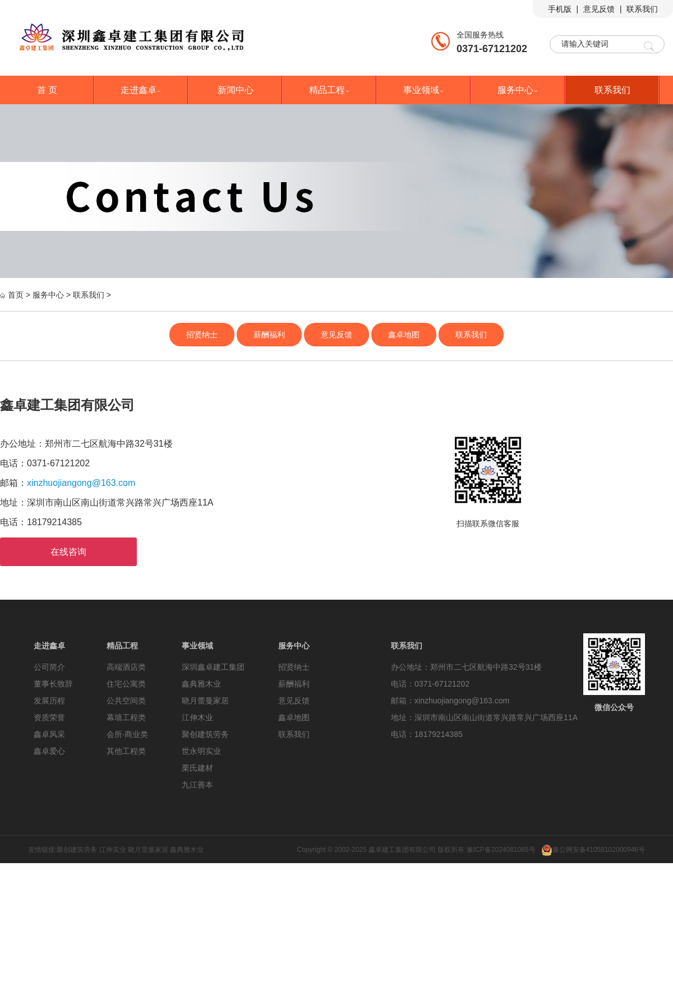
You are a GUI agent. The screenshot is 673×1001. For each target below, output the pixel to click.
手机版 (559, 8)
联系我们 (642, 8)
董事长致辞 (53, 683)
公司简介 (49, 666)
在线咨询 (68, 552)
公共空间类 (126, 700)
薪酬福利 (269, 334)
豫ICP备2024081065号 (501, 850)
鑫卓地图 (404, 334)
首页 (16, 294)
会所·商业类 (127, 734)
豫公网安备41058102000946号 (593, 850)
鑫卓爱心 (49, 751)
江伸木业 (197, 717)
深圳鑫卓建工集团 (213, 666)
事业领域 (424, 90)
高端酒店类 (126, 666)
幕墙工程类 (126, 717)
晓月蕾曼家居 (205, 700)
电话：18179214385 (427, 734)
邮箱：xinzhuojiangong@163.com (450, 700)
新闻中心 (235, 90)
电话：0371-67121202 (430, 683)
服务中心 (518, 90)
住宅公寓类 (126, 683)
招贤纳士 (202, 334)
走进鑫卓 (141, 90)
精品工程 (330, 90)
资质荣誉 (49, 717)
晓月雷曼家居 (148, 850)
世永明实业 (201, 751)
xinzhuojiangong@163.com (81, 483)
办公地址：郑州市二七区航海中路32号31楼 (466, 666)
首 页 (47, 90)
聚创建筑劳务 (205, 734)
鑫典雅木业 (201, 683)
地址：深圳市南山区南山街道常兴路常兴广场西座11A (484, 717)
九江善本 (197, 784)
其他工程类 (126, 751)
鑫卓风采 (49, 734)
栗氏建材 (197, 767)
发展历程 (49, 700)
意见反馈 (599, 8)
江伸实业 (112, 850)
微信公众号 (614, 707)
